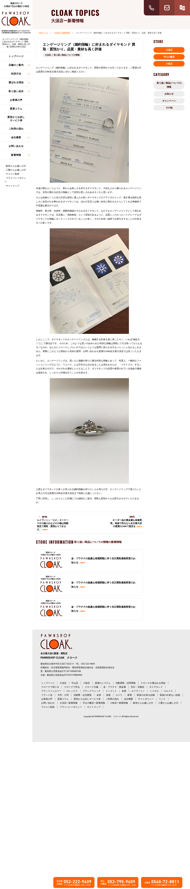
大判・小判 (63, 695)
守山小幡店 (169, 57)
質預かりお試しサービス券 (16, 119)
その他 (169, 107)
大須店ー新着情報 (62, 33)
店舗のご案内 (16, 65)
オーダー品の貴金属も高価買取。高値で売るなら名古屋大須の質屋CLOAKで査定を (126, 523)
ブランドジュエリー (51, 691)
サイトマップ (12, 186)
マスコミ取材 (12, 174)
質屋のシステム (103, 683)
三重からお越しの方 (16, 170)
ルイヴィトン (138, 691)
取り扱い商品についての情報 (169, 85)
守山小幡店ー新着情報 (94, 703)
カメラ (119, 695)
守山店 (74, 683)
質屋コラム (16, 108)
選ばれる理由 (16, 82)
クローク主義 (91, 687)
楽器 (108, 695)
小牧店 (169, 63)
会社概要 (16, 137)
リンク (162, 699)
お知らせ (169, 93)
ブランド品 (46, 695)
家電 (129, 695)
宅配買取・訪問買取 (126, 683)
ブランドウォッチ (92, 691)
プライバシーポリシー (71, 707)
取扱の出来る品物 (146, 695)
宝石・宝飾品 (137, 687)
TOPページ (43, 33)
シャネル (154, 691)
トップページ (16, 56)
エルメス (168, 691)
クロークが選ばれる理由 (153, 683)
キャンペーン (169, 100)
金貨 (124, 691)
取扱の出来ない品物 (170, 695)
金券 (99, 695)
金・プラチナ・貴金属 (114, 687)
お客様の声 (16, 100)
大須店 (169, 50)
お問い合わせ (16, 146)
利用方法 (16, 73)
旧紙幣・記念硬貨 (83, 695)
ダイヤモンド (156, 687)
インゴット (111, 691)
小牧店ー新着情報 (119, 703)
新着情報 (16, 155)
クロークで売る (72, 687)
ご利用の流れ (16, 128)
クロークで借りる (50, 687)
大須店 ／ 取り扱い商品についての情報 (62, 55)
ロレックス (72, 691)
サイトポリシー (146, 699)
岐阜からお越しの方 (16, 166)
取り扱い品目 (16, 91)
